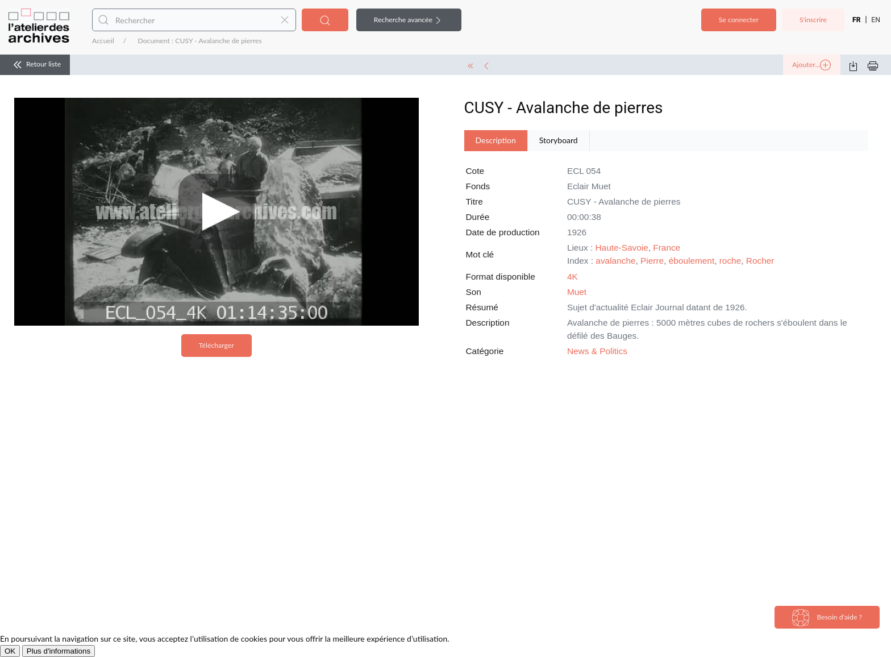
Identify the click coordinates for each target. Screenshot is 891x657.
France (666, 247)
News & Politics (597, 351)
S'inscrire (813, 19)
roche (730, 260)
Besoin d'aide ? (827, 617)
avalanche (615, 260)
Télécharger (216, 345)
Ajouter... (811, 65)
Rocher (760, 260)
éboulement (691, 260)
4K (572, 276)
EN (875, 20)
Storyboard (558, 140)
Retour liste (35, 64)
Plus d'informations (58, 651)
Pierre (652, 260)
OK (10, 651)
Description (496, 140)
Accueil (103, 40)
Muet (576, 292)
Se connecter (739, 19)
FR (856, 20)
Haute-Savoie (622, 247)
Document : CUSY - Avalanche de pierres (199, 40)
